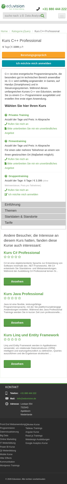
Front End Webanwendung (13, 424)
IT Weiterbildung (8, 443)
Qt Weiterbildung (8, 450)
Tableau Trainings (34, 428)
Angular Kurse (32, 432)
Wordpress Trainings (10, 465)
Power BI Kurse (7, 447)
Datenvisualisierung (9, 432)
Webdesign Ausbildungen (38, 439)
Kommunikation (7, 462)
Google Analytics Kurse (37, 443)
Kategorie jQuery (21, 31)
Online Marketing (8, 439)
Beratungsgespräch (33, 55)
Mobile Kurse (6, 454)
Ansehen (17, 281)
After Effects (6, 458)
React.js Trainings (34, 435)
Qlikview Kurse (33, 424)
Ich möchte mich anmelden (33, 63)
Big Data (4, 435)
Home (4, 31)
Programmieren (7, 428)
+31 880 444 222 (51, 9)
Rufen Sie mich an (18, 124)
